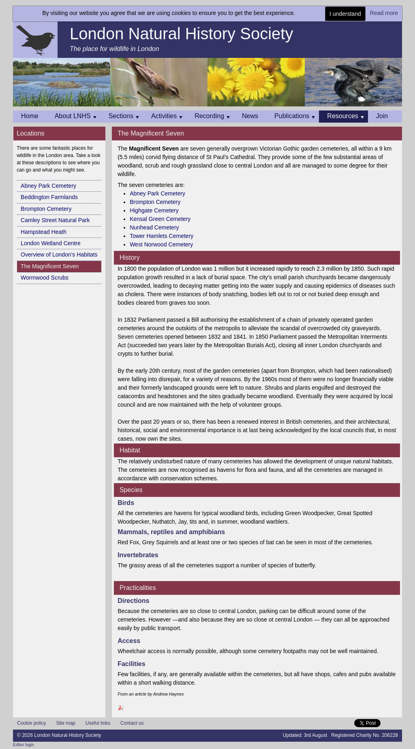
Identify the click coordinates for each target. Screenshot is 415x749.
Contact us (131, 723)
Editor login (23, 745)
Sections (124, 115)
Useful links (98, 723)
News (250, 115)
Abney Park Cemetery (48, 185)
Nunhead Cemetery (154, 227)
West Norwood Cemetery (161, 244)
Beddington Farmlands (49, 197)
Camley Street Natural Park (55, 220)
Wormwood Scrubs (44, 277)
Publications (294, 115)
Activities (166, 115)
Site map (65, 723)
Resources (345, 115)
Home (30, 115)
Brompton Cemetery (46, 209)
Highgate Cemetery (154, 210)
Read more (384, 13)
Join (382, 115)
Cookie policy (31, 723)
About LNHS (75, 115)
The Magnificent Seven (50, 266)
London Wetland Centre (51, 243)
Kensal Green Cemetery (160, 219)
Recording (212, 115)
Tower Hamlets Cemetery (161, 236)
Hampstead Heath (43, 232)
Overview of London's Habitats (59, 254)
